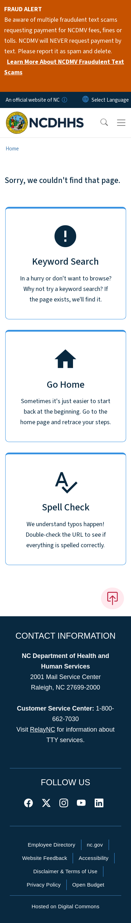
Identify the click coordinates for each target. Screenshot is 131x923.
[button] (99, 122)
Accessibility (93, 858)
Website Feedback (44, 858)
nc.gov (95, 845)
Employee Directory (51, 845)
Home (12, 148)
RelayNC (42, 729)
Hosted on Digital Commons (65, 906)
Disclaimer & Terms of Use (65, 871)
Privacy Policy (43, 885)
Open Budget (88, 885)
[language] (110, 100)
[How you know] (64, 100)
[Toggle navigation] (121, 122)
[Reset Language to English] (85, 100)
